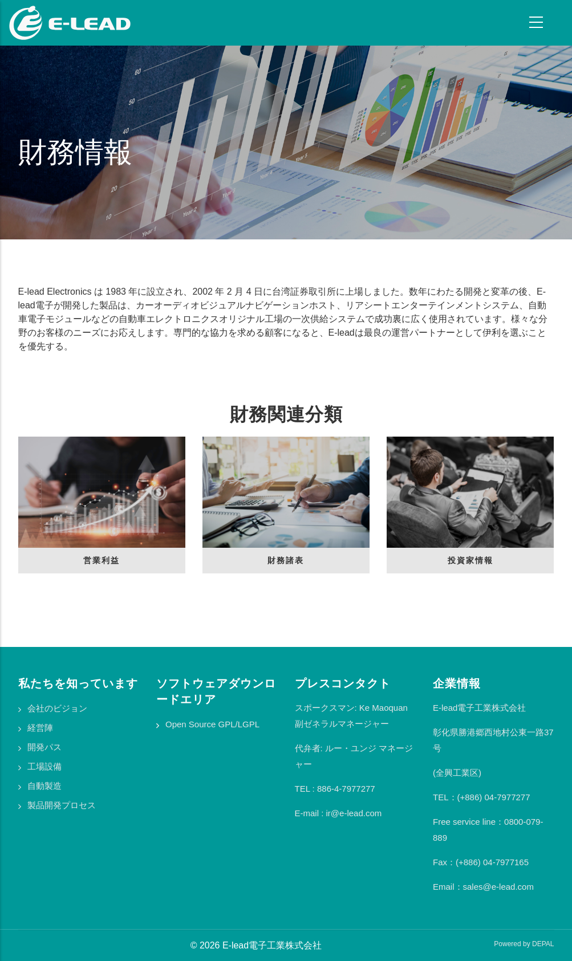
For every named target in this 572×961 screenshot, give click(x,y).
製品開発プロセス (61, 805)
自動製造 (44, 786)
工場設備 (44, 766)
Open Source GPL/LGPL (212, 724)
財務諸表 (285, 560)
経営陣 (40, 727)
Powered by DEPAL (524, 944)
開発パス (44, 747)
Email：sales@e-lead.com (483, 886)
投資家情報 (470, 560)
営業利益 (101, 560)
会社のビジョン (57, 708)
